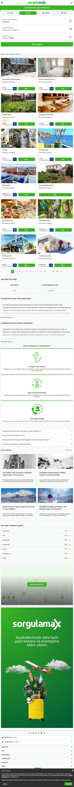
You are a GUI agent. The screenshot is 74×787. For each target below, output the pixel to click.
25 (53, 271)
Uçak (10, 13)
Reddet (5, 784)
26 (57, 271)
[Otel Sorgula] (37, 44)
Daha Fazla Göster (7, 317)
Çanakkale (12, 54)
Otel (28, 13)
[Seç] (26, 88)
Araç (64, 13)
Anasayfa (3, 54)
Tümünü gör (68, 450)
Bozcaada (18, 54)
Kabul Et (68, 784)
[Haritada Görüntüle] (37, 584)
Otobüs (46, 13)
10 (45, 271)
